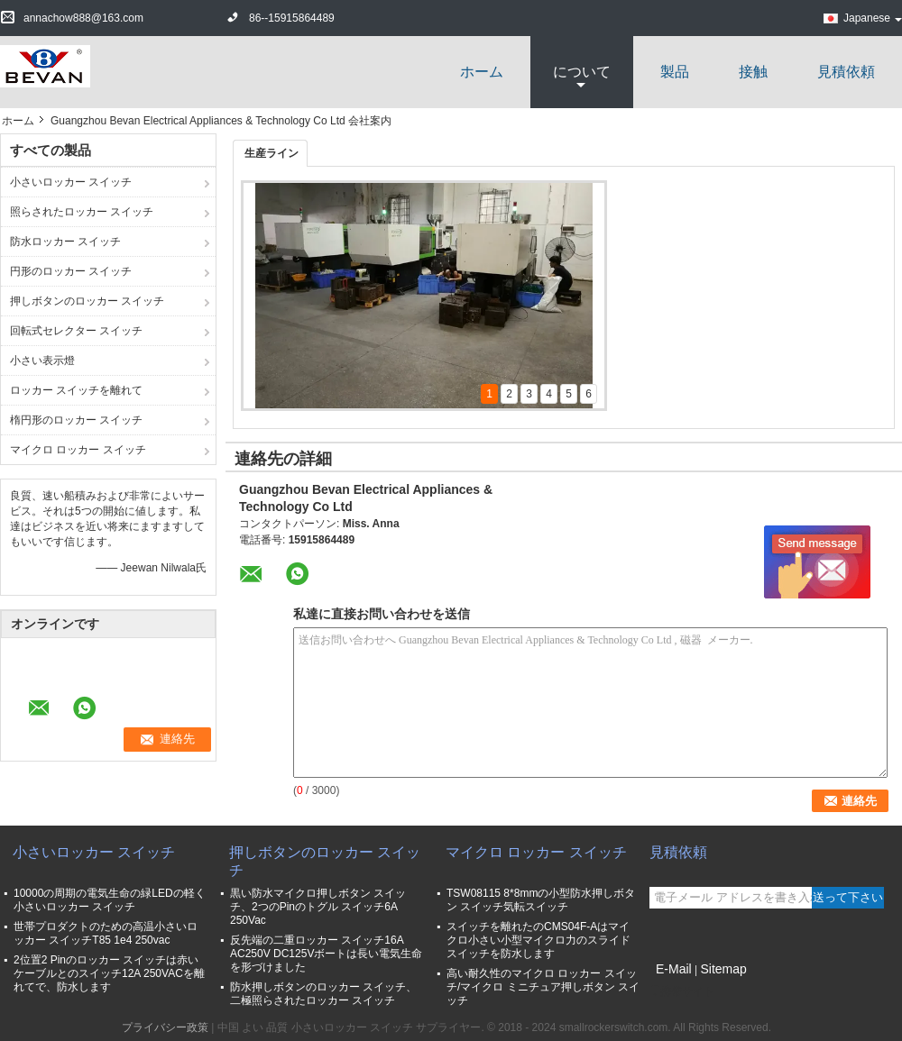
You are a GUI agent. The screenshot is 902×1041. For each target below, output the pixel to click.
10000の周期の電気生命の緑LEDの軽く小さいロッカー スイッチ (110, 900)
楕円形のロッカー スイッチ (76, 420)
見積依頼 (846, 71)
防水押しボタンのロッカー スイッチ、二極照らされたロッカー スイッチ (323, 994)
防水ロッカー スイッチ (65, 241)
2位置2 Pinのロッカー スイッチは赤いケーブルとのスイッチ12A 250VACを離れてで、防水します (109, 973)
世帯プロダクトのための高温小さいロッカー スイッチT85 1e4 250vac (106, 933)
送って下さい (848, 897)
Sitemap (723, 969)
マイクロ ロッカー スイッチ (78, 449)
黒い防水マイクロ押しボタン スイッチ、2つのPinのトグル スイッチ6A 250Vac (318, 907)
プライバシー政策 (165, 1027)
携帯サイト (681, 991)
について (582, 71)
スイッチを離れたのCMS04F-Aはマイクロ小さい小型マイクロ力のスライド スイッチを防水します (538, 940)
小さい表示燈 (42, 360)
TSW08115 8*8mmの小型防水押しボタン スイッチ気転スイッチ (540, 900)
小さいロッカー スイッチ (71, 182)
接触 (753, 71)
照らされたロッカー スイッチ (81, 211)
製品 (674, 71)
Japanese (872, 18)
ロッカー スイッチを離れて (76, 390)
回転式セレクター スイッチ (76, 330)
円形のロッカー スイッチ (71, 271)
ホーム (481, 71)
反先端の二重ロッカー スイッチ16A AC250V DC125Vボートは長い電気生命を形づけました (326, 953)
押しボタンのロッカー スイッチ (87, 301)
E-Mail (674, 969)
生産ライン (271, 153)
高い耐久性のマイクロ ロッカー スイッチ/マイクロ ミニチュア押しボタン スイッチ (543, 987)
